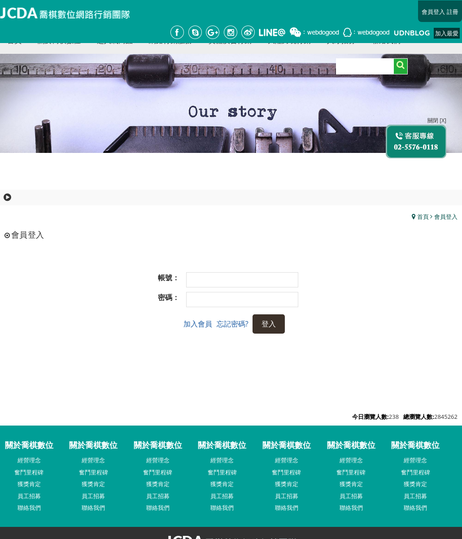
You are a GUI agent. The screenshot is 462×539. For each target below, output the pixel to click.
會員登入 (433, 12)
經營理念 (29, 460)
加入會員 (197, 324)
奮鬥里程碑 (29, 472)
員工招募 (29, 496)
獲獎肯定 (29, 484)
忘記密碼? (232, 324)
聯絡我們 (29, 508)
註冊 (452, 12)
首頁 (423, 217)
